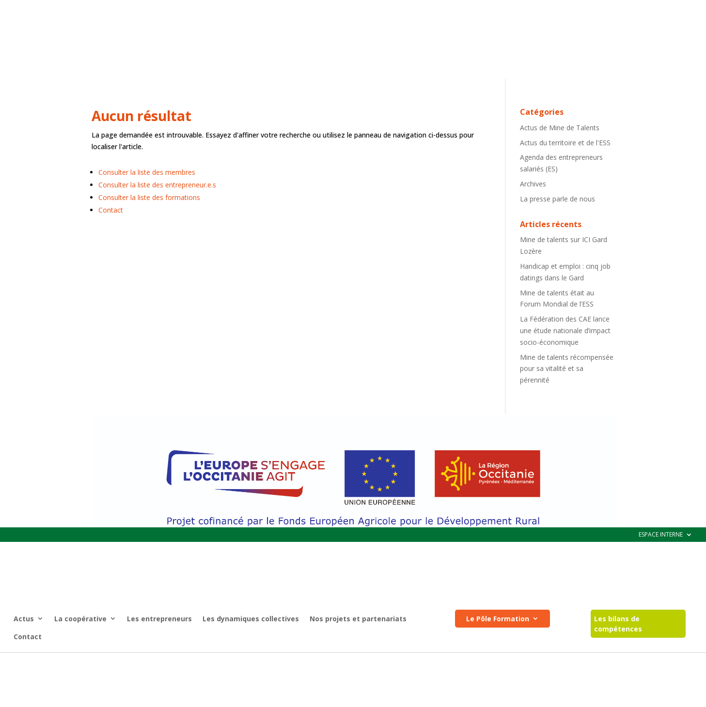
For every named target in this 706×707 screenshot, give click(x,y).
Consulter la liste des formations (149, 243)
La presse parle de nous (557, 245)
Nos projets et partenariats (358, 91)
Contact (28, 109)
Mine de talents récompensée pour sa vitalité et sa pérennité (566, 415)
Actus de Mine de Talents (559, 174)
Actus (24, 91)
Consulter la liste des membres (146, 218)
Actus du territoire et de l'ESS (565, 189)
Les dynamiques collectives (251, 91)
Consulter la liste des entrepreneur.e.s (157, 231)
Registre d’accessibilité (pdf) (383, 661)
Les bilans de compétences (618, 96)
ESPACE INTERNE (661, 7)
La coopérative (80, 91)
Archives (533, 230)
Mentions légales (306, 661)
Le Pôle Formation (497, 91)
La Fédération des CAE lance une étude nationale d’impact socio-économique (565, 377)
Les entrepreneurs (159, 91)
